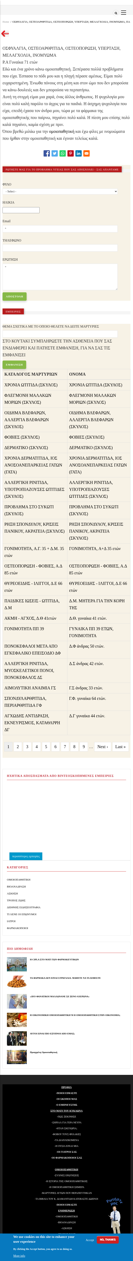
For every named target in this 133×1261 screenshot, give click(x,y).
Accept (90, 1240)
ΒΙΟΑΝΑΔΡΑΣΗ (16, 886)
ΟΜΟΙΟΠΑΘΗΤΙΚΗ (18, 879)
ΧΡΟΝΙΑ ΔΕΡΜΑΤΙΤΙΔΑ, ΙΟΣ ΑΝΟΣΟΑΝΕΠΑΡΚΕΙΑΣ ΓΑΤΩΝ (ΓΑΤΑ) (33, 465)
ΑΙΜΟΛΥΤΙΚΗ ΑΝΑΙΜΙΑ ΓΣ (30, 688)
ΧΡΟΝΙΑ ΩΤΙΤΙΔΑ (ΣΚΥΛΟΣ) (31, 385)
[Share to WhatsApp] (62, 153)
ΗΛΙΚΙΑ (8, 202)
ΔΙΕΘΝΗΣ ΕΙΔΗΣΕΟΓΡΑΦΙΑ (23, 907)
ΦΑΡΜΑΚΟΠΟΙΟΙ (17, 928)
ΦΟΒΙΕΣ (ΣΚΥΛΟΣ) (22, 437)
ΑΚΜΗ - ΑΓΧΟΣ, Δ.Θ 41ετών (30, 618)
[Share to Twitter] (55, 153)
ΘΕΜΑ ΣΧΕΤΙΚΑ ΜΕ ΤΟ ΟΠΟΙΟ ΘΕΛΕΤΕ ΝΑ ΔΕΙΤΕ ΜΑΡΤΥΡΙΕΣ (51, 326)
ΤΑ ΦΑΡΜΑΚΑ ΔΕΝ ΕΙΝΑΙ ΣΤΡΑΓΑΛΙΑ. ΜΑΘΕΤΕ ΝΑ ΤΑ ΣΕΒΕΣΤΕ (65, 978)
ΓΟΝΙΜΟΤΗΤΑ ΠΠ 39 (24, 628)
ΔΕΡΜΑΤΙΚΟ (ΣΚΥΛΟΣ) (26, 447)
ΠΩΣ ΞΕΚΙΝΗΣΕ (67, 1116)
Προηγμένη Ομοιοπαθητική (43, 1052)
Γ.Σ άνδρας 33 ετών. (86, 688)
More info (19, 1255)
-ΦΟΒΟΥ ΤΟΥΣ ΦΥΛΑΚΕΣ (66, 1134)
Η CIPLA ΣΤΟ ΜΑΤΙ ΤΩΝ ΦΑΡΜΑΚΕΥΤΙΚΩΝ (54, 959)
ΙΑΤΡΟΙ (11, 921)
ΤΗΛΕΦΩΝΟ (12, 240)
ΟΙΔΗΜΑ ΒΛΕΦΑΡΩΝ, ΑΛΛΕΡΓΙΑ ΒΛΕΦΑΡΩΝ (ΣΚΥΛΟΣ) (26, 419)
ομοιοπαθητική (62, 131)
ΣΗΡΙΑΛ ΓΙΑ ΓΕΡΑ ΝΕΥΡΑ (67, 1122)
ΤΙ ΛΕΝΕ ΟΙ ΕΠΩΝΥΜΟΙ (21, 914)
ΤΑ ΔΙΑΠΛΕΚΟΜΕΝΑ (67, 1140)
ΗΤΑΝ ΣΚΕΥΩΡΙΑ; (67, 1128)
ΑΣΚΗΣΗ (12, 893)
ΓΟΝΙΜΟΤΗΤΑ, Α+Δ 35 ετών (95, 548)
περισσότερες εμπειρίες (26, 856)
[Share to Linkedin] (78, 153)
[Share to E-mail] (86, 153)
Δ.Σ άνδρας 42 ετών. (86, 663)
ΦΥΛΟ (7, 184)
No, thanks (108, 1239)
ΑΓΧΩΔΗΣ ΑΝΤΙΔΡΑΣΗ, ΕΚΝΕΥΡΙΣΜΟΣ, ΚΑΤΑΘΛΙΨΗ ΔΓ (32, 722)
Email (6, 221)
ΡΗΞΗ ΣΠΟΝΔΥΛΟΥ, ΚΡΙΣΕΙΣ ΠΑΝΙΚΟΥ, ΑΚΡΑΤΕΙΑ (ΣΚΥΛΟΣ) (96, 531)
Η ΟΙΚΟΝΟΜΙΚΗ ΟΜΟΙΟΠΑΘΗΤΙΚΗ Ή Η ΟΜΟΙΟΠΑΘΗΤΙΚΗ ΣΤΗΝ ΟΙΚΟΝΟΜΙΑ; (75, 1015)
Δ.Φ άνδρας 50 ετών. (87, 646)
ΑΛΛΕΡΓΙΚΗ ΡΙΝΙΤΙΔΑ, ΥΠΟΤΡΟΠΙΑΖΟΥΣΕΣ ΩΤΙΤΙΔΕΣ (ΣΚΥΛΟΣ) (34, 489)
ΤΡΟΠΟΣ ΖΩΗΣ (16, 900)
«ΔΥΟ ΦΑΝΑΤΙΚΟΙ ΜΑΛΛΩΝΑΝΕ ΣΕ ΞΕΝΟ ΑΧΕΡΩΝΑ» (59, 996)
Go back (4, 34)
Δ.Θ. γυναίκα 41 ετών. (88, 618)
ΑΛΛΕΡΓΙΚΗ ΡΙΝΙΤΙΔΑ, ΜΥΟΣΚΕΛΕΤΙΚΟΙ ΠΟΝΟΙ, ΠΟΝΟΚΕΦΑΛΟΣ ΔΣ (29, 670)
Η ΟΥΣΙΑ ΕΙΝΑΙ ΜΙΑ (67, 1146)
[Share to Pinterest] (70, 153)
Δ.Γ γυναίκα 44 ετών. (87, 715)
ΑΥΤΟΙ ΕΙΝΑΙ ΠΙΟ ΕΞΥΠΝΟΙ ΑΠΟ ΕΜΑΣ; (52, 1033)
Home (6, 21)
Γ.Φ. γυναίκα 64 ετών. (87, 698)
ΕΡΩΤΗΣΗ (10, 259)
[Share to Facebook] (47, 153)
